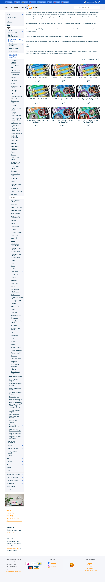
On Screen (14, 221)
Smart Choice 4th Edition (16, 321)
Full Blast (14, 149)
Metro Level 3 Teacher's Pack (37, 98)
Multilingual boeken (15, 475)
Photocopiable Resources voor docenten (14, 416)
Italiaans (42, 2)
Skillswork (14, 369)
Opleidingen (10, 516)
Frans (18, 2)
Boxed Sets (15, 483)
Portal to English (16, 232)
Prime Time (14, 235)
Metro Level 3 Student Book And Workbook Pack (88, 121)
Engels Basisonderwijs (15, 36)
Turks (57, 2)
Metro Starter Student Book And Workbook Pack (87, 99)
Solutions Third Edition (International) (16, 255)
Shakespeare (13, 51)
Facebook (53, 563)
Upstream (14, 280)
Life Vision (14, 80)
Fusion (13, 152)
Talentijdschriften (15, 480)
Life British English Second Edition (17, 71)
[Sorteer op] (92, 59)
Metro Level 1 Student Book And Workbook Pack (37, 121)
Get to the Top (15, 295)
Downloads (90, 568)
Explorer (13, 304)
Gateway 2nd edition (15, 158)
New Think (14, 336)
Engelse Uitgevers (16, 434)
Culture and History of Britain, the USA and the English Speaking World (15, 405)
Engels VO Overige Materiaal (15, 437)
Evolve (13, 338)
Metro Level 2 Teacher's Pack (87, 78)
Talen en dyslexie (15, 478)
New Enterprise (16, 210)
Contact (9, 510)
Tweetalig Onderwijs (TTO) (16, 425)
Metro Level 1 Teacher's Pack (62, 78)
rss (63, 578)
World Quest (15, 289)
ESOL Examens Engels (15, 452)
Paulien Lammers (15, 448)
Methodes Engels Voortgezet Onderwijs (16, 55)
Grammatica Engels (15, 376)
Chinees (66, 2)
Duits (25, 2)
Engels (10, 2)
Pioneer (13, 229)
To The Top (14, 275)
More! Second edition (15, 201)
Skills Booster (15, 292)
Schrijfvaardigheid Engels (15, 389)
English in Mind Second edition (16, 119)
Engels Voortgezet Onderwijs (15, 40)
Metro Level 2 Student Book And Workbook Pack (62, 121)
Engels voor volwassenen (15, 442)
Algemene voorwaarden (14, 521)
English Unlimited (16, 133)
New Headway (17, 213)
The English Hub (16, 301)
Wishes (13, 286)
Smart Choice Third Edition (15, 244)
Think (13, 269)
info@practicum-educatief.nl (13, 571)
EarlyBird (15, 445)
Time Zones (17, 272)
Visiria (9, 489)
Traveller (14, 277)
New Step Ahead (16, 315)
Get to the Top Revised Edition (15, 163)
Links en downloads (13, 518)
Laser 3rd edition (16, 191)
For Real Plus (15, 146)
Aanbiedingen (11, 17)
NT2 (50, 2)
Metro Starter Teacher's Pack (37, 78)
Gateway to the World (15, 329)
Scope (13, 241)
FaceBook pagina (12, 548)
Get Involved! (15, 75)
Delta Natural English (15, 372)
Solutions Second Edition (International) (16, 249)
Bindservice (10, 513)
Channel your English (15, 101)
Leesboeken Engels (16, 44)
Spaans (33, 2)
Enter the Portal (16, 359)
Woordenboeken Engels (14, 411)
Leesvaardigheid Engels (14, 380)
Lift (12, 333)
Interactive (14, 189)
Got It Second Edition (15, 167)
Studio (13, 260)
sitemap (59, 578)
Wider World (15, 306)
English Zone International (15, 137)
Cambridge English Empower (17, 97)
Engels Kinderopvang (15, 31)
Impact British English (15, 174)
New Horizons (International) (15, 217)
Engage (13, 113)
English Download (16, 350)
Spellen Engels (14, 397)
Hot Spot (13, 171)
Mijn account (92, 2)
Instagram (53, 566)
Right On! (14, 238)
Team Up (14, 312)
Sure (12, 263)
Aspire (13, 93)
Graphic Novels (14, 48)
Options (13, 78)
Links (90, 566)
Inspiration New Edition (16, 185)
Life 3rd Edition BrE (15, 66)
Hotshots (14, 356)
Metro (13, 197)
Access (13, 83)
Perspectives (15, 226)
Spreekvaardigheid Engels (15, 393)
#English (13, 60)
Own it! (13, 344)
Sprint (13, 309)
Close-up (17, 105)
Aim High (14, 91)
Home (15, 15)
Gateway (13, 155)
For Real (13, 143)
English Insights (16, 123)
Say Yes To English (17, 298)
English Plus (15, 126)
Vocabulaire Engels (15, 400)
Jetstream (14, 325)
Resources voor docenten (14, 421)
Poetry (10, 456)
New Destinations (16, 207)
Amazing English (16, 347)
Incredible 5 (14, 178)
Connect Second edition (16, 109)
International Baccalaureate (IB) (15, 430)
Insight (13, 181)
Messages (14, 194)
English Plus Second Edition (15, 129)
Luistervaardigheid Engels (15, 384)
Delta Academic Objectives (15, 365)
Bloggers (14, 362)
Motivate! (14, 205)
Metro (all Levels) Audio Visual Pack (62, 99)
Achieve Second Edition (16, 87)
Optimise (13, 223)
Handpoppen (11, 486)
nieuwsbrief (10, 532)
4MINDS (13, 63)
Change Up (14, 318)
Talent (13, 266)
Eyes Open (14, 140)
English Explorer (16, 116)
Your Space (14, 283)
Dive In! (13, 341)
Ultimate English (16, 353)
